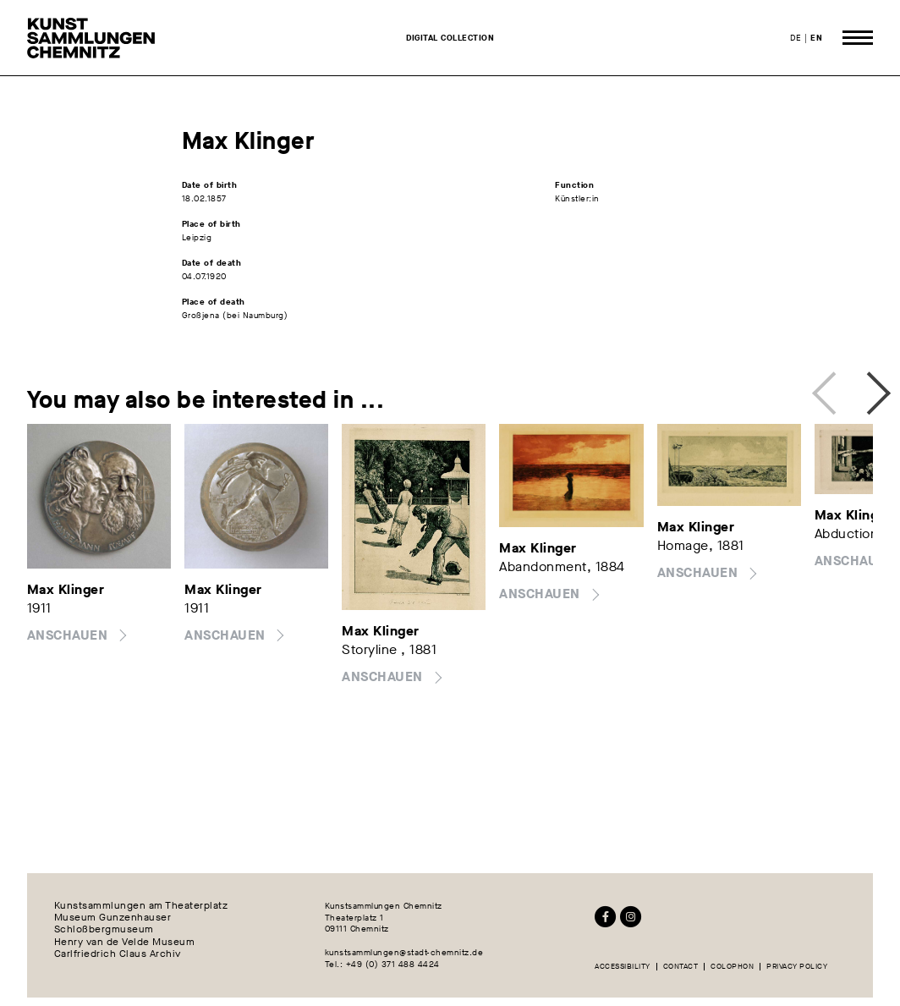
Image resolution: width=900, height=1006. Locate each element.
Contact (681, 966)
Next (864, 388)
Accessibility (622, 966)
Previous (828, 388)
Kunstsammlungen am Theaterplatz (141, 906)
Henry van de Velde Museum (124, 942)
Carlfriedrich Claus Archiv (117, 954)
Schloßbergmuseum (104, 930)
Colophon (732, 966)
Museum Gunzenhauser (113, 918)
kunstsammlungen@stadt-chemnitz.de (404, 952)
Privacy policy (796, 966)
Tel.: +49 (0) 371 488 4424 (382, 964)
